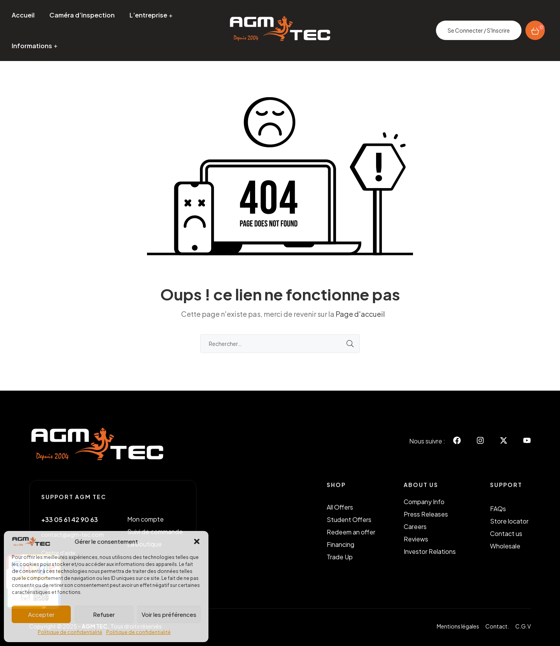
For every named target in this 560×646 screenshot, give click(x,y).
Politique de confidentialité (70, 632)
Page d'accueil (360, 313)
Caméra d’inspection (82, 15)
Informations (32, 46)
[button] (197, 541)
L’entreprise (148, 15)
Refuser (104, 614)
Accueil (23, 15)
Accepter (41, 614)
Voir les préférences (169, 614)
